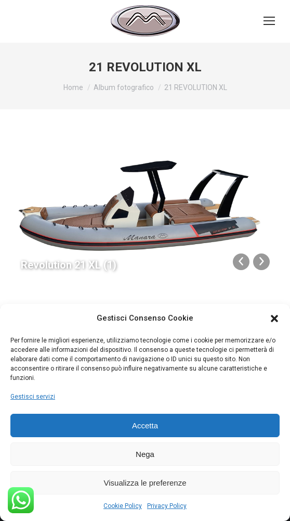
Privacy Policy (167, 506)
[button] (274, 318)
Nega (145, 454)
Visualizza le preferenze (145, 482)
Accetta (145, 425)
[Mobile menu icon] (269, 20)
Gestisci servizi (32, 396)
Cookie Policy (122, 506)
